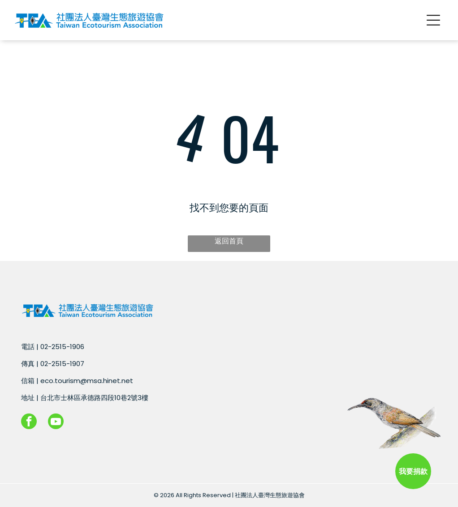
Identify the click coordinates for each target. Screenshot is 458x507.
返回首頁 (229, 241)
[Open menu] (433, 20)
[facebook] (29, 422)
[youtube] (56, 422)
